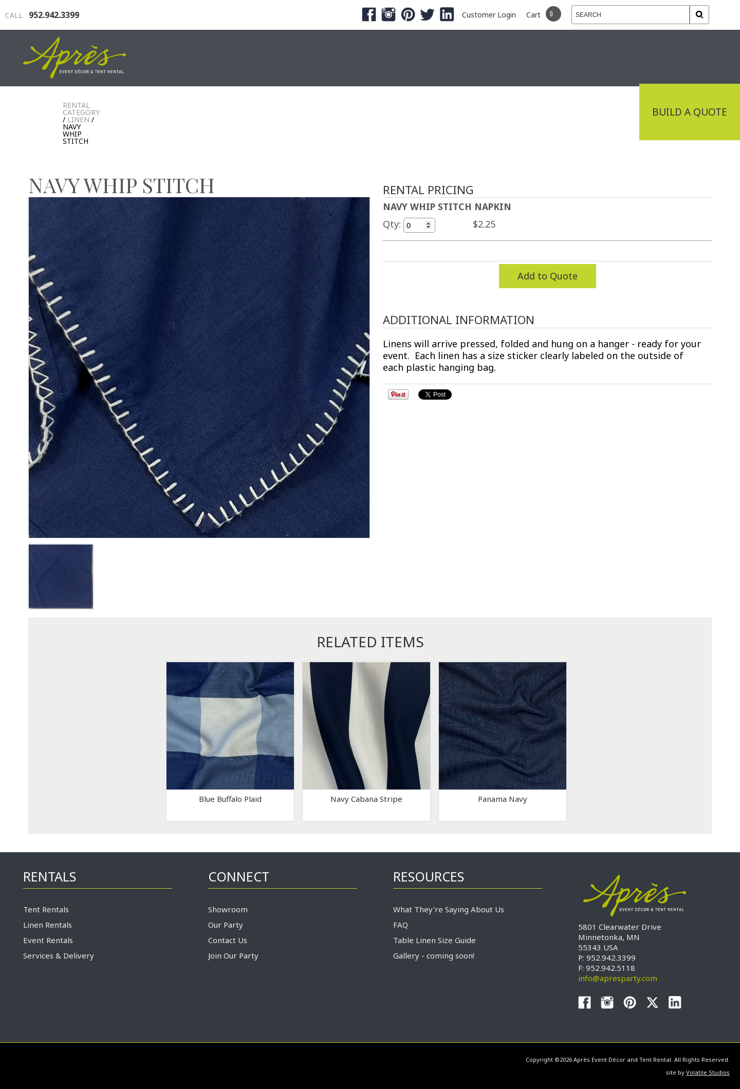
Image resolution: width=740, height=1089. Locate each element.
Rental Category (81, 108)
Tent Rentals (46, 909)
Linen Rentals (47, 924)
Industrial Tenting (165, 112)
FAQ (400, 924)
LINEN (78, 119)
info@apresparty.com (617, 978)
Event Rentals (48, 940)
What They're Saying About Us (448, 909)
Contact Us (227, 940)
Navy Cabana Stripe (366, 799)
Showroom (228, 909)
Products (406, 112)
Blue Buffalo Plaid (230, 799)
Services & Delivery (58, 955)
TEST (61, 576)
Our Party (225, 924)
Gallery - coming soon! (433, 955)
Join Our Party (233, 955)
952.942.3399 (42, 15)
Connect (602, 112)
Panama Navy (502, 799)
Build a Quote (689, 112)
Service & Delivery (505, 112)
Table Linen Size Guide (434, 940)
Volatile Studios (708, 1072)
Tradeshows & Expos (299, 112)
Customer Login (489, 15)
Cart (533, 15)
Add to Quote (547, 276)
